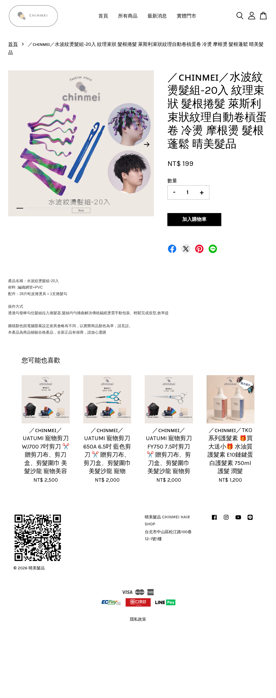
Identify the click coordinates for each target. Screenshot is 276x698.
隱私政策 (138, 619)
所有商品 (127, 16)
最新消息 (157, 16)
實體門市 (186, 16)
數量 (172, 181)
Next (146, 144)
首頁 (103, 16)
